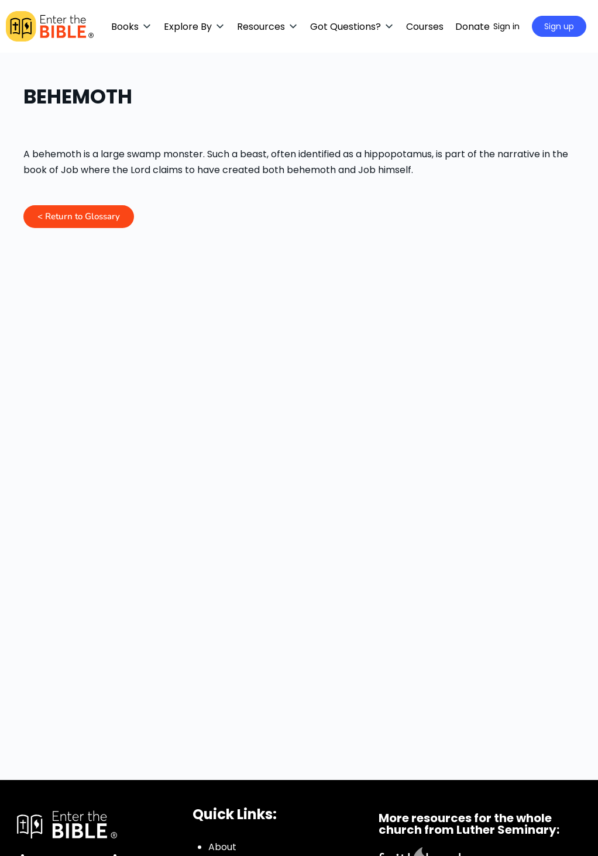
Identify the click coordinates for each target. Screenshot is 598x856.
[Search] (469, 26)
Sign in (506, 26)
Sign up (559, 26)
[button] (131, 26)
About (222, 847)
